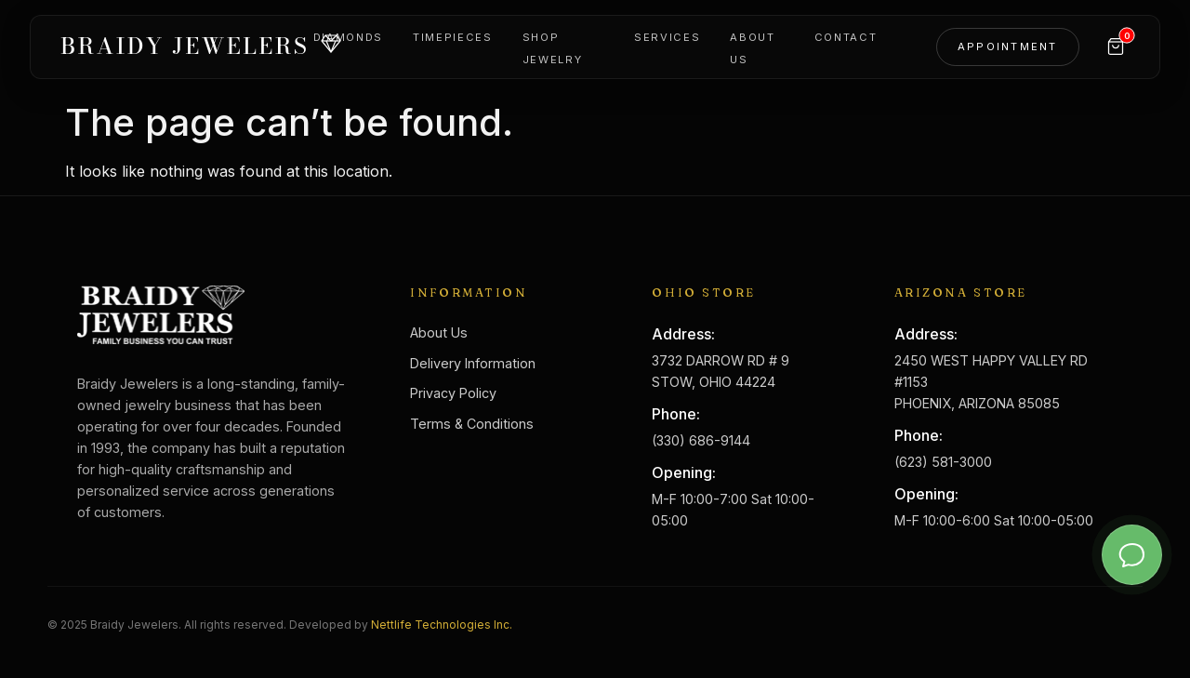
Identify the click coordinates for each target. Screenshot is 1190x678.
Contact (846, 37)
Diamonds (348, 37)
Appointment (1008, 46)
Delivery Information (473, 363)
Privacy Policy (453, 393)
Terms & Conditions (472, 424)
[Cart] (1116, 46)
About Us (439, 332)
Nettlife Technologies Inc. (441, 624)
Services (667, 37)
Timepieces (453, 37)
